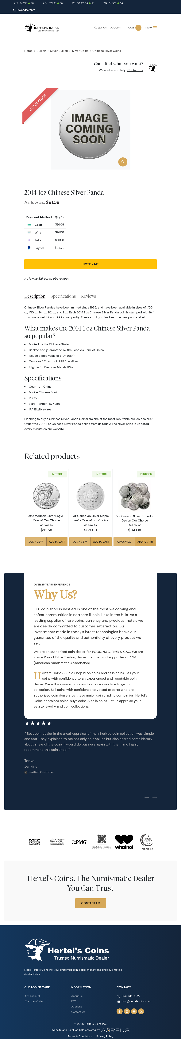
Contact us (135, 70)
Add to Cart (57, 541)
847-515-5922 (26, 10)
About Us (77, 996)
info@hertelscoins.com (136, 1001)
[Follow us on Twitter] (141, 1011)
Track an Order (34, 1001)
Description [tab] (34, 296)
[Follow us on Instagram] (127, 1011)
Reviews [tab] (88, 296)
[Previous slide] (146, 797)
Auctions (76, 1006)
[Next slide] (154, 797)
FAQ (73, 1001)
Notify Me (90, 264)
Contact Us (90, 903)
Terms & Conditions (80, 1036)
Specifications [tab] (63, 296)
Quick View (36, 541)
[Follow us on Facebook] (120, 1011)
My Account (32, 996)
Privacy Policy (104, 1036)
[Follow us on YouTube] (134, 1011)
